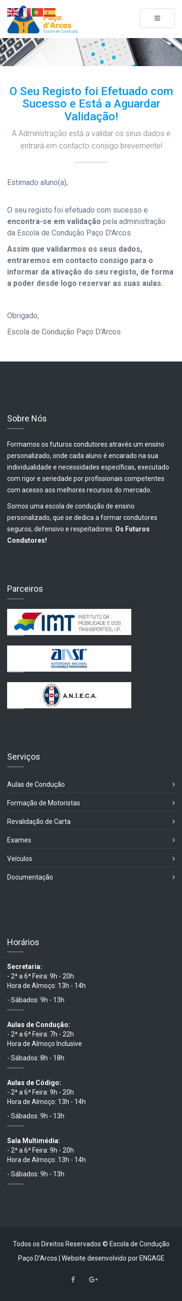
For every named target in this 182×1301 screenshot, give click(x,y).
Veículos (91, 859)
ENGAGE (151, 1258)
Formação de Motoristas (91, 803)
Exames (91, 840)
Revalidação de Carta (91, 822)
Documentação (91, 877)
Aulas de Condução (91, 784)
